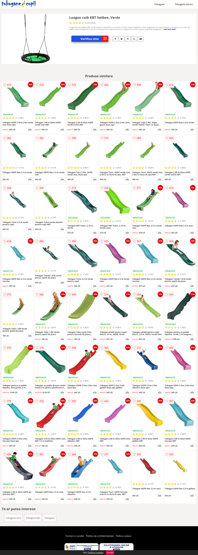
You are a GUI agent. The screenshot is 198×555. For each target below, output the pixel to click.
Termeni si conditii (74, 536)
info (29, 129)
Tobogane (159, 4)
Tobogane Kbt (33, 517)
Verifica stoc (94, 39)
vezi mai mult (170, 29)
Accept (110, 552)
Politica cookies (123, 536)
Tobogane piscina (184, 4)
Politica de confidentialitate (100, 536)
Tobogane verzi (13, 517)
